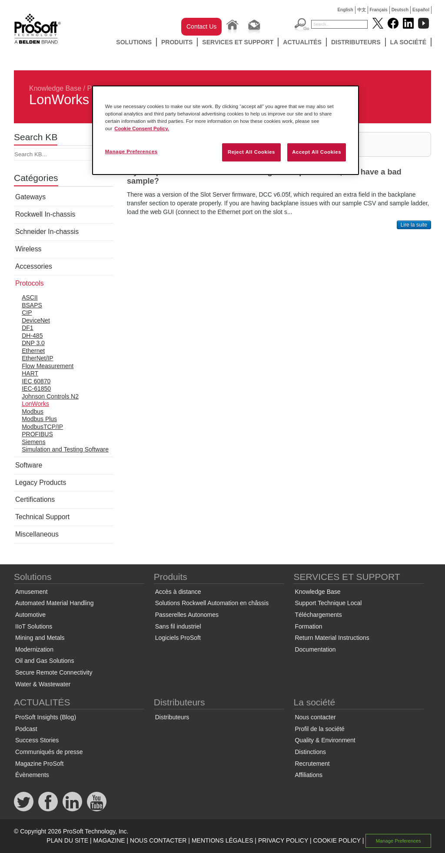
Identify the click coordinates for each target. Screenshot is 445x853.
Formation (308, 626)
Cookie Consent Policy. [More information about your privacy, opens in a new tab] (141, 128)
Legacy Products (40, 482)
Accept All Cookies (316, 152)
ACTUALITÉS (302, 42)
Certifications (35, 499)
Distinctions (310, 751)
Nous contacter (315, 717)
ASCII (30, 297)
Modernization (34, 649)
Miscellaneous (37, 534)
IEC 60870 (36, 381)
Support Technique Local (328, 602)
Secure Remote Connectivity (53, 672)
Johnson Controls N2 (50, 396)
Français (379, 9)
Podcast (26, 728)
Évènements (32, 774)
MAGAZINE (109, 840)
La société (408, 42)
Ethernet (33, 350)
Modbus (32, 411)
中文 (361, 9)
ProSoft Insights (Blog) (45, 717)
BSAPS (32, 305)
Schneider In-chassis (47, 231)
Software (28, 465)
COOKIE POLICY (336, 840)
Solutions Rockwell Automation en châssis (212, 602)
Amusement (31, 591)
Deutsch (400, 9)
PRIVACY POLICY (283, 840)
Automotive (30, 614)
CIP (27, 312)
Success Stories (37, 740)
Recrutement (312, 763)
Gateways (30, 197)
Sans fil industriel (178, 626)
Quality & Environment (325, 740)
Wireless (28, 249)
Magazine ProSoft (39, 763)
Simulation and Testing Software (65, 449)
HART (30, 373)
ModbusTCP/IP (42, 426)
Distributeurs (356, 42)
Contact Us (201, 26)
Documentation (315, 649)
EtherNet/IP (37, 358)
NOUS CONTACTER (158, 840)
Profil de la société (319, 728)
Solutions (134, 42)
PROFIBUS (37, 434)
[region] (225, 130)
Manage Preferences (398, 840)
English (345, 9)
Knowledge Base (55, 88)
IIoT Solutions (33, 626)
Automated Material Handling (54, 602)
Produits (177, 42)
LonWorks (35, 403)
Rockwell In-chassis (45, 214)
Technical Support (42, 516)
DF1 (27, 327)
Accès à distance (178, 591)
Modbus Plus (39, 418)
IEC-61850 (36, 388)
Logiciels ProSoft (178, 637)
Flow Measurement (47, 365)
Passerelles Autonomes (187, 614)
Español (420, 9)
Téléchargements (318, 614)
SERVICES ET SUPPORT (237, 42)
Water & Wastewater (42, 684)
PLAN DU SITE (67, 840)
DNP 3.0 (33, 342)
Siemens (33, 441)
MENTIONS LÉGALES (222, 840)
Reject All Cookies (251, 152)
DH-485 (32, 335)
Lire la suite (414, 225)
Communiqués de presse (49, 751)
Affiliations (308, 774)
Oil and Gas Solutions (44, 660)
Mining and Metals (40, 637)
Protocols (29, 283)
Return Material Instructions (332, 637)
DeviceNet (36, 320)
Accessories (33, 266)
